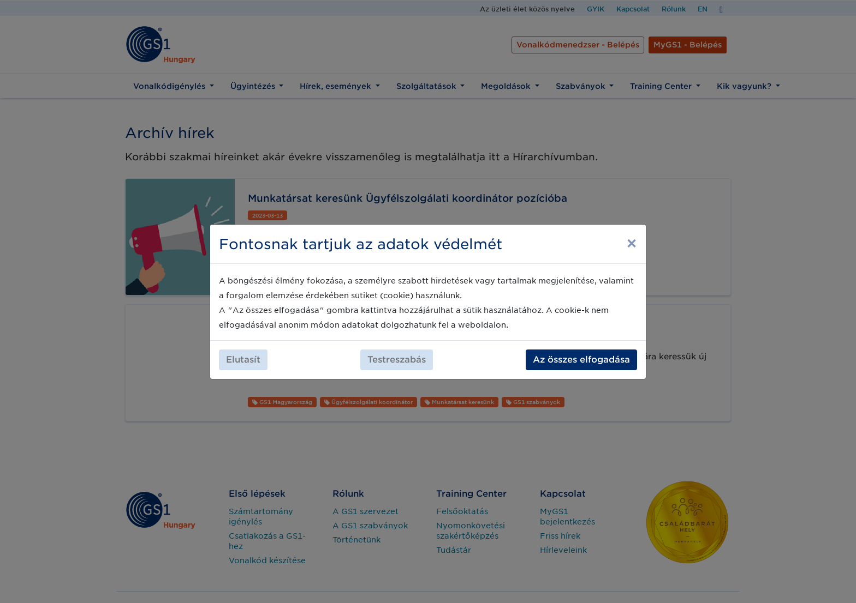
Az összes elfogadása (581, 359)
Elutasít (243, 359)
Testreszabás (396, 359)
